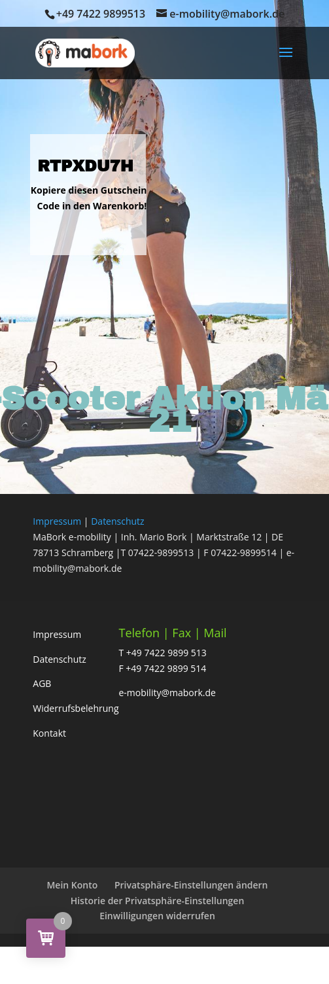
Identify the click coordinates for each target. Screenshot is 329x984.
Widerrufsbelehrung (75, 708)
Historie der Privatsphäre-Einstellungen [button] (158, 900)
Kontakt (49, 733)
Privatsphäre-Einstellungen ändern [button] (191, 885)
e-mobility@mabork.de (167, 692)
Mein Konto (71, 885)
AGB (42, 683)
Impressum (57, 521)
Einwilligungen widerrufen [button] (157, 915)
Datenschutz (117, 521)
